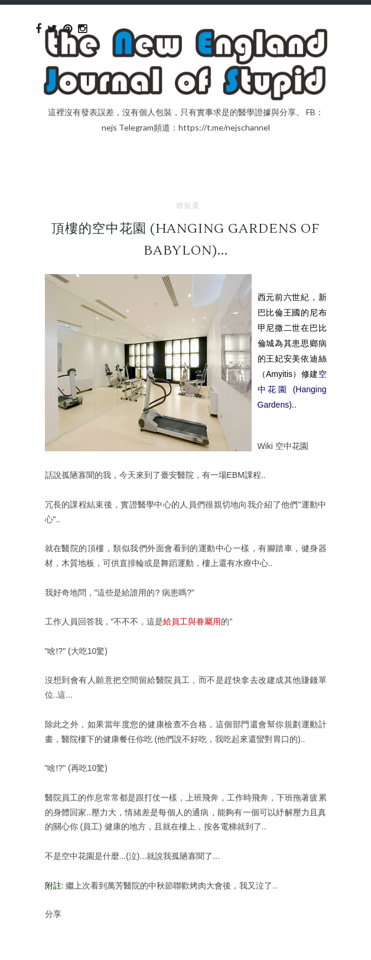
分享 (53, 914)
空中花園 (291, 446)
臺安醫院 (177, 475)
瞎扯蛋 (188, 205)
